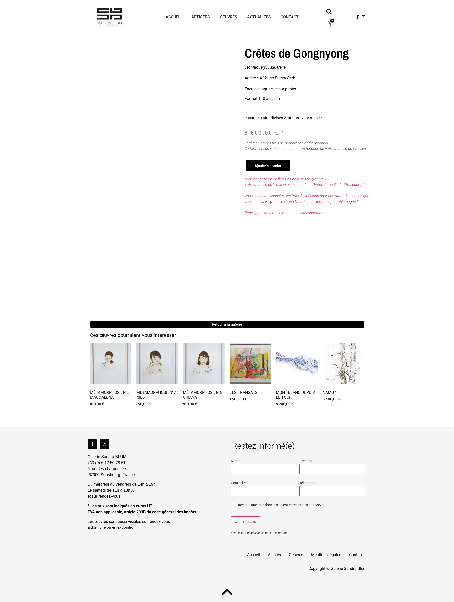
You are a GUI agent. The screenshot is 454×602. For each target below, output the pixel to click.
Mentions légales (326, 554)
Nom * (236, 461)
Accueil (174, 17)
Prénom (305, 461)
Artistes (201, 17)
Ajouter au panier (268, 165)
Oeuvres (228, 17)
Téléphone (307, 483)
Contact (290, 17)
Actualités (259, 17)
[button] (329, 12)
